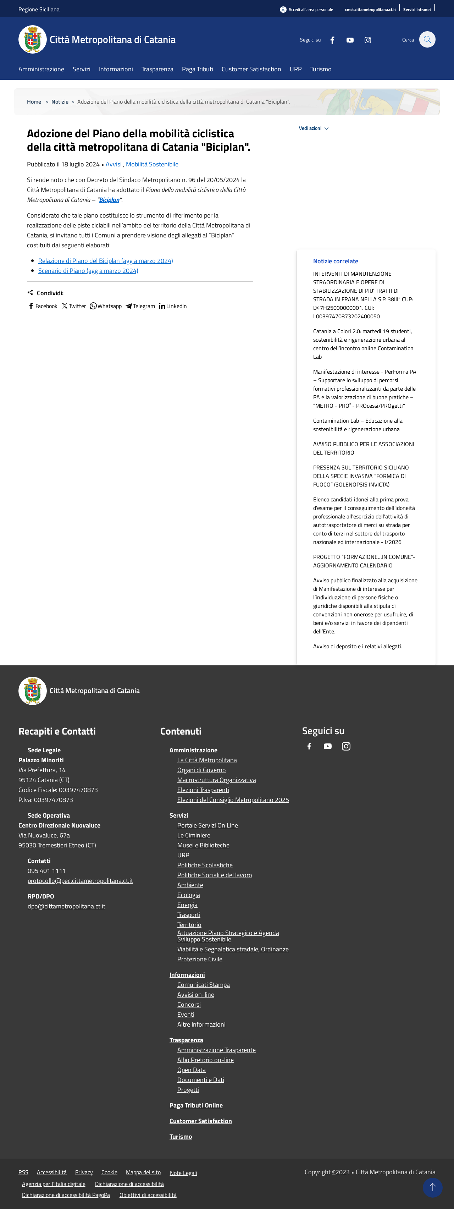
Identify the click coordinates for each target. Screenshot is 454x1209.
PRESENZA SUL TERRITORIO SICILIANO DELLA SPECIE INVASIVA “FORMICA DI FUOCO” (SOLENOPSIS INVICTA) (361, 476)
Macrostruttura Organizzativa (216, 780)
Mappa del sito (143, 1172)
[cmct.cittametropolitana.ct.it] (370, 9)
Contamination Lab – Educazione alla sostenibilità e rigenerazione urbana (358, 424)
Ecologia (188, 895)
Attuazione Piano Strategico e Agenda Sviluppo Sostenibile (228, 936)
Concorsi (189, 1004)
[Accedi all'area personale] (306, 9)
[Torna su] (433, 1188)
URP (183, 855)
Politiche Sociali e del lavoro (214, 875)
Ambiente (190, 885)
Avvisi (114, 164)
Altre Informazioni (201, 1024)
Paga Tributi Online (196, 1105)
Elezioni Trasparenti (203, 790)
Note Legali (183, 1173)
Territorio (189, 925)
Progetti (188, 1090)
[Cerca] (427, 39)
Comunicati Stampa (203, 985)
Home (34, 101)
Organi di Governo (201, 770)
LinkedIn (172, 306)
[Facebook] (328, 39)
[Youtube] (346, 39)
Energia (187, 905)
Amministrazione (193, 750)
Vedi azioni (315, 128)
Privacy (84, 1172)
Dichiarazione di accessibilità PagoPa (66, 1195)
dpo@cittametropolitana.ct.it (66, 906)
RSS (23, 1172)
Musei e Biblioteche (203, 845)
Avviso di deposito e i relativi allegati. (357, 646)
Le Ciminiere (193, 835)
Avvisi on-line (195, 994)
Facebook (42, 306)
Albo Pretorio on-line (205, 1060)
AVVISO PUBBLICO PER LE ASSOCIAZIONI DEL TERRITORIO (363, 448)
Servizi (179, 815)
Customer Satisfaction (201, 1121)
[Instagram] (364, 39)
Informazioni (187, 974)
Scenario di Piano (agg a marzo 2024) (88, 270)
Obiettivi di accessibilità (148, 1195)
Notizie (59, 101)
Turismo (181, 1136)
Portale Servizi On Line (207, 825)
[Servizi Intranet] (417, 9)
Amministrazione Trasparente (216, 1050)
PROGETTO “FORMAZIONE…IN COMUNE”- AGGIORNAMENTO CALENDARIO (364, 561)
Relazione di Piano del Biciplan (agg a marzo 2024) (105, 260)
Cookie (109, 1172)
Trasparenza (186, 1040)
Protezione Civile (199, 959)
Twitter (73, 306)
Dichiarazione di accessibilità (129, 1184)
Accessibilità (52, 1172)
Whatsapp (105, 306)
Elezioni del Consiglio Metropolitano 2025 (233, 800)
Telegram (139, 306)
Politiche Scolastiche (205, 865)
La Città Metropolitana (207, 760)
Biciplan (109, 199)
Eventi (185, 1014)
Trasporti (188, 915)
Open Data (191, 1070)
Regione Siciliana (39, 9)
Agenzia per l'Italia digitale (53, 1184)
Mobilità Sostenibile (152, 164)
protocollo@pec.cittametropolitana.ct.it (80, 880)
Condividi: (45, 293)
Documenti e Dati (200, 1080)
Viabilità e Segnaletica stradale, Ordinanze (233, 949)
